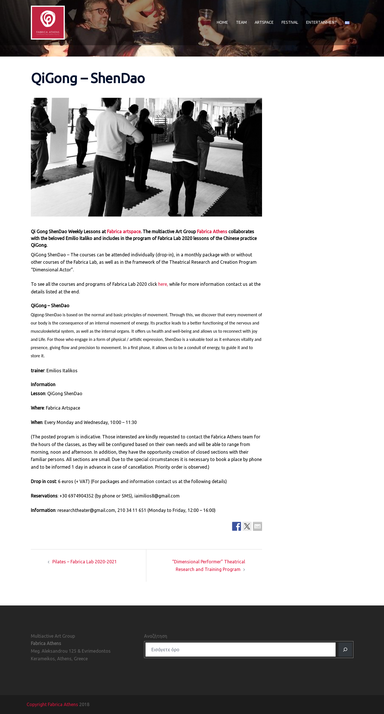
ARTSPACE (264, 22)
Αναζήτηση (155, 636)
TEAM (241, 22)
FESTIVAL (290, 22)
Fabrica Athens (212, 231)
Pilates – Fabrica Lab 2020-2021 (84, 561)
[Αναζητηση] (345, 649)
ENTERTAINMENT (321, 22)
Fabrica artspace (124, 231)
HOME (222, 22)
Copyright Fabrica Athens (52, 704)
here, (163, 284)
